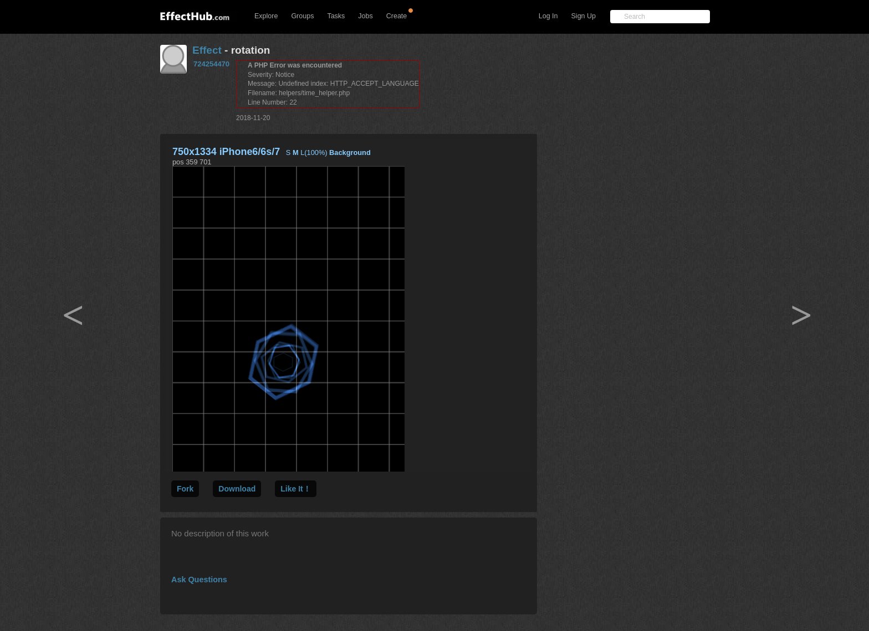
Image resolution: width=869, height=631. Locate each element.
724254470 (211, 64)
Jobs (365, 16)
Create (396, 16)
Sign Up (583, 16)
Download (236, 488)
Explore (266, 16)
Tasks (336, 16)
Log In (548, 16)
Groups (302, 16)
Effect (207, 50)
